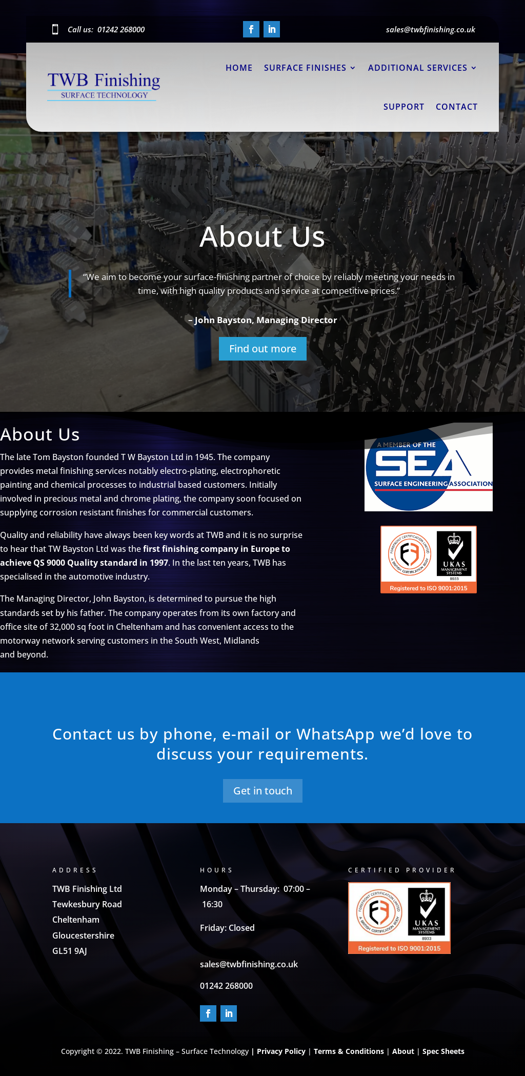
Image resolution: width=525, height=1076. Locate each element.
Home (239, 67)
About (403, 1051)
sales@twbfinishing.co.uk (249, 964)
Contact (457, 106)
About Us (262, 241)
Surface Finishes (305, 67)
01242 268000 (121, 29)
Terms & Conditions (349, 1051)
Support (404, 106)
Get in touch (262, 791)
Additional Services (418, 67)
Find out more (262, 354)
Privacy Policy (281, 1051)
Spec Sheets (442, 1051)
